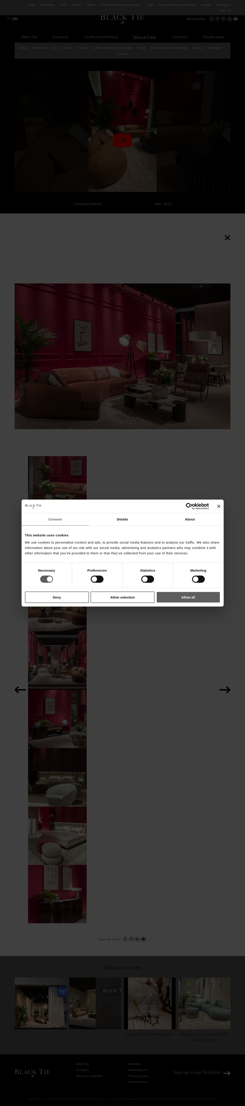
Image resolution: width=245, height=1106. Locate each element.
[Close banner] (218, 506)
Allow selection (122, 597)
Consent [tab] (55, 519)
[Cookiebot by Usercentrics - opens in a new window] (189, 506)
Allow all (188, 597)
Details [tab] (122, 519)
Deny (57, 597)
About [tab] (190, 519)
